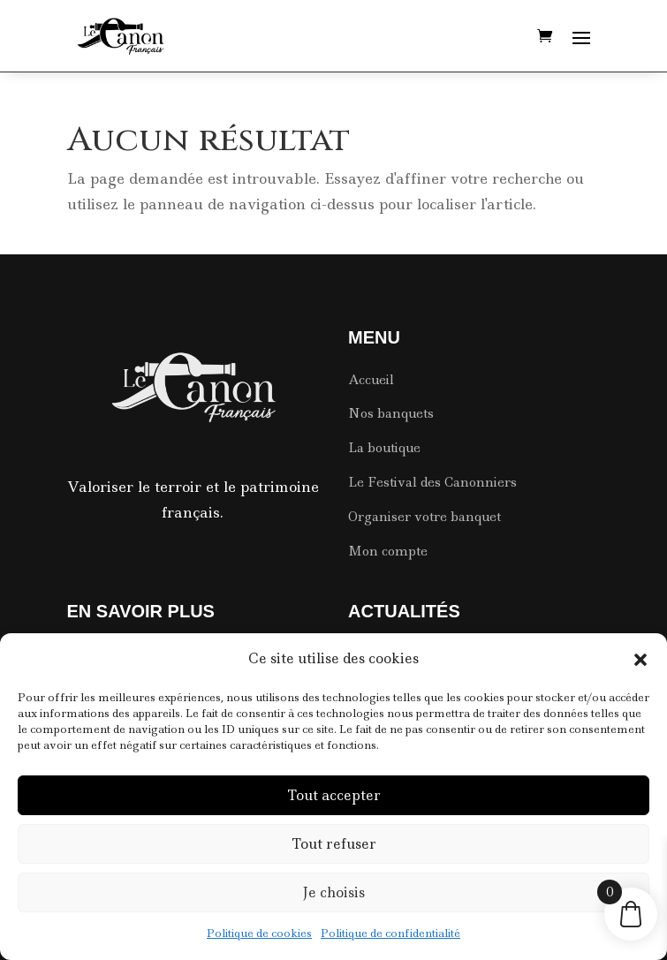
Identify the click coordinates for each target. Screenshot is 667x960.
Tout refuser (334, 844)
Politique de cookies (259, 933)
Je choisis (333, 892)
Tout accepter (334, 795)
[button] (640, 660)
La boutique (384, 448)
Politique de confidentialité (390, 933)
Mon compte (388, 551)
